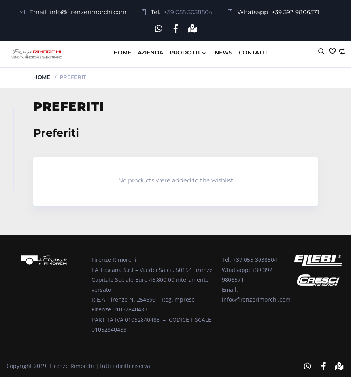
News (223, 51)
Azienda (150, 51)
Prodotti (185, 51)
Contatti (253, 51)
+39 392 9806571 (295, 12)
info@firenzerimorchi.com (88, 12)
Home (122, 51)
